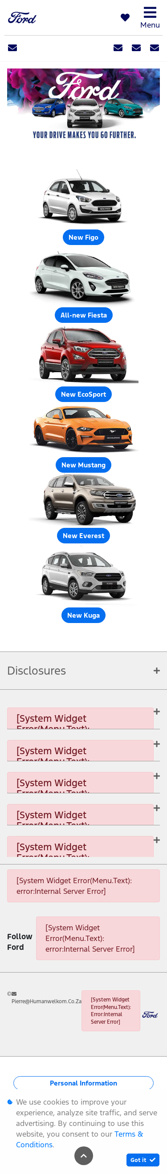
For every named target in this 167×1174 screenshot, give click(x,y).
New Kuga (83, 615)
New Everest (83, 535)
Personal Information (83, 1083)
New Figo (83, 237)
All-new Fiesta (84, 315)
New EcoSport (83, 394)
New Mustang (83, 465)
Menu (150, 17)
